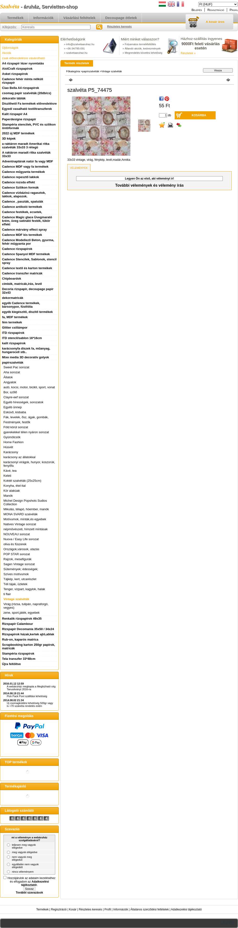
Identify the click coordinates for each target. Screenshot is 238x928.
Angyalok (10, 382)
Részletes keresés (90, 909)
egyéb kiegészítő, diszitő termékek (27, 312)
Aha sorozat (12, 372)
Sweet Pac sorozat (16, 367)
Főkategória (73, 71)
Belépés (197, 10)
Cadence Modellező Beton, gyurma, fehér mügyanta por (28, 241)
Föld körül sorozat (16, 427)
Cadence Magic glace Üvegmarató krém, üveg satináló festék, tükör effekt (27, 220)
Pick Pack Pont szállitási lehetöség (27, 696)
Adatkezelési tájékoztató (186, 909)
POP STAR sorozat (17, 554)
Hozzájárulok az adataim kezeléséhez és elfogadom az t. (31, 881)
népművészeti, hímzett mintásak (26, 529)
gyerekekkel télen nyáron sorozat (26, 432)
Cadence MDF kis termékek (22, 235)
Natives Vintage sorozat (20, 524)
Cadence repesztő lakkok (20, 177)
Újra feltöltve (11, 664)
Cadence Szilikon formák (20, 187)
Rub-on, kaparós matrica (20, 639)
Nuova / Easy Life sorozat (21, 539)
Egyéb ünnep (13, 407)
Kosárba (199, 115)
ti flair (7, 594)
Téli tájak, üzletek (15, 584)
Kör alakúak (12, 490)
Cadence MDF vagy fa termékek (25, 166)
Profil (107, 909)
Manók (8, 495)
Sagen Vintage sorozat (19, 564)
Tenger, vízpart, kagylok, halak (24, 589)
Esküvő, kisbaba (15, 412)
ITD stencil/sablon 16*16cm (22, 338)
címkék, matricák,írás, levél (22, 284)
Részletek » (188, 53)
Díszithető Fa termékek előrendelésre (29, 103)
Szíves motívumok (16, 574)
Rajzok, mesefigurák (18, 559)
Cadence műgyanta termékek (23, 172)
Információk (120, 909)
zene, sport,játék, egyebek (22, 612)
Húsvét (8, 447)
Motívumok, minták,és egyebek (25, 519)
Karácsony (11, 452)
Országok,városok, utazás (21, 549)
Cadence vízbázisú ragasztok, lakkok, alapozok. (24, 194)
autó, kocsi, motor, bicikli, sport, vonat (29, 387)
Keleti (7, 475)
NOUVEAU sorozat (17, 534)
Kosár (72, 909)
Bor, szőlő (10, 392)
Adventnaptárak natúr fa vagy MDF (27, 161)
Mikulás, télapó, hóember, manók (26, 509)
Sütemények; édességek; (21, 569)
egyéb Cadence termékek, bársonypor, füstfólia (21, 304)
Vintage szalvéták (16, 599)
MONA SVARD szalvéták (21, 514)
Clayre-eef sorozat (16, 397)
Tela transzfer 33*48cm (18, 659)
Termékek (42, 909)
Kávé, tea (10, 470)
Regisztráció (59, 909)
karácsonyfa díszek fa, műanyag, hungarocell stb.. (26, 350)
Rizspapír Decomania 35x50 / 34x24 (28, 629)
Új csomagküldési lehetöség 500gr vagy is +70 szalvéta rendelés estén (30, 704)
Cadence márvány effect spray (24, 229)
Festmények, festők (17, 422)
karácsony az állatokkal (19, 457)
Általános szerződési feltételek (149, 909)
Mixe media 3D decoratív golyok (25, 357)
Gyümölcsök (12, 437)
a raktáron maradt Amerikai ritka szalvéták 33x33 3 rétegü (26, 145)
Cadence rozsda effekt (18, 182)
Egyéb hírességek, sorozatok (24, 402)
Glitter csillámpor (15, 327)
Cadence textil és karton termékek (27, 268)
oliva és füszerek (15, 544)
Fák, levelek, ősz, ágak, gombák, (26, 417)
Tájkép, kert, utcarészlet (20, 579)
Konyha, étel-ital (15, 485)
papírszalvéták (91, 71)
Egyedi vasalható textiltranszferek (27, 109)
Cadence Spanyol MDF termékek (26, 254)
